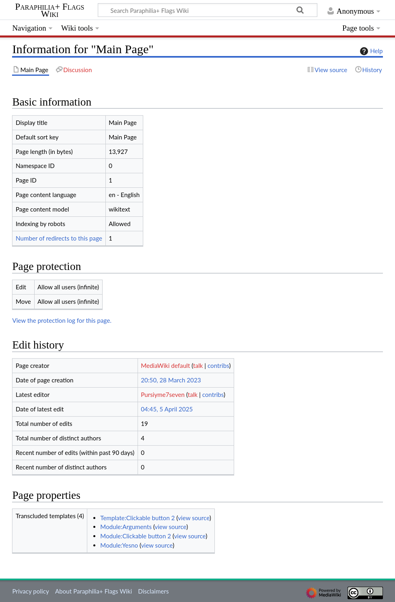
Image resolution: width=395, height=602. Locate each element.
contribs (218, 365)
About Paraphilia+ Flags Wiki (93, 591)
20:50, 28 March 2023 (171, 380)
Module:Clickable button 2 (135, 536)
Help (370, 51)
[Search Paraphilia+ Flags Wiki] (207, 10)
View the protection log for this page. (61, 320)
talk (198, 365)
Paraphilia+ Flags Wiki (49, 10)
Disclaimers (153, 591)
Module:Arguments (126, 526)
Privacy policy (30, 591)
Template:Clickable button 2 (137, 517)
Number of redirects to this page (59, 238)
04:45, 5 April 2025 (167, 409)
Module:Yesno (119, 545)
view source (194, 517)
